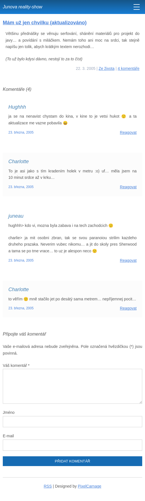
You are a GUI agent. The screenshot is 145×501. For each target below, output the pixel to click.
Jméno (9, 412)
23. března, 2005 (21, 132)
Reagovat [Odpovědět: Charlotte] (128, 187)
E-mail (8, 436)
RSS (48, 486)
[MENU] (136, 7)
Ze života (107, 68)
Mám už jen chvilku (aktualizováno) (45, 22)
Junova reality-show (22, 6)
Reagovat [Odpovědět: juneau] (128, 260)
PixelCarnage (89, 486)
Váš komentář (16, 365)
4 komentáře (128, 68)
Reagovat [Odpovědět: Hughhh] (128, 132)
